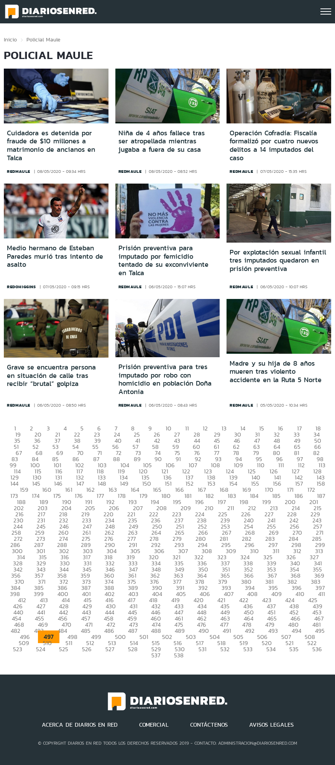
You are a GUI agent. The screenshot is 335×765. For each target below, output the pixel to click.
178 (122, 496)
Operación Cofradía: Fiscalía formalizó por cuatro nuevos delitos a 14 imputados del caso (274, 145)
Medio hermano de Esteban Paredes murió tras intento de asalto (55, 256)
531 (203, 649)
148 (102, 483)
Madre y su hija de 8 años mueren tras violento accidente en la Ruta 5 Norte (276, 371)
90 (158, 459)
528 (133, 649)
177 (100, 496)
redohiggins (21, 287)
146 (58, 483)
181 (188, 496)
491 (227, 631)
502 (167, 637)
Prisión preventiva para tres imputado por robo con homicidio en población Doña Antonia (165, 379)
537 (155, 655)
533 (248, 649)
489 (180, 631)
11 (187, 428)
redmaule (18, 171)
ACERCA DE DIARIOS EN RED (80, 725)
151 (168, 483)
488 (156, 631)
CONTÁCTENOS (209, 725)
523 (17, 649)
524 (40, 649)
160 (46, 490)
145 (36, 483)
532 (225, 649)
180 (166, 496)
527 (109, 649)
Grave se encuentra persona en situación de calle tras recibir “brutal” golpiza (51, 375)
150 (146, 483)
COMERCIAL (154, 725)
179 (144, 496)
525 (63, 649)
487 (132, 631)
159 (24, 490)
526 (87, 649)
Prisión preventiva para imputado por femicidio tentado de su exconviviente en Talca (163, 260)
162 (90, 490)
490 (204, 631)
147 (80, 483)
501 (144, 637)
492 (250, 631)
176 (79, 496)
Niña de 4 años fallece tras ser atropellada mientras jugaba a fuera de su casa (161, 141)
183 (232, 496)
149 (124, 483)
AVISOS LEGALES (271, 725)
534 (271, 649)
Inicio (10, 39)
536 (317, 649)
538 (179, 655)
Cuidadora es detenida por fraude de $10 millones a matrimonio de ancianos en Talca (51, 145)
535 (294, 649)
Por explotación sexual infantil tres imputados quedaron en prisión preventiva (278, 260)
